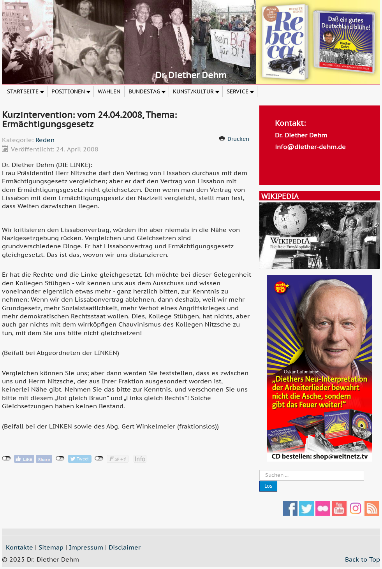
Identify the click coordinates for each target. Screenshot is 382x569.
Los (268, 486)
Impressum (86, 547)
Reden (45, 140)
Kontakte (19, 547)
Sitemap (51, 547)
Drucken (238, 138)
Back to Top (362, 559)
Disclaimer (125, 547)
